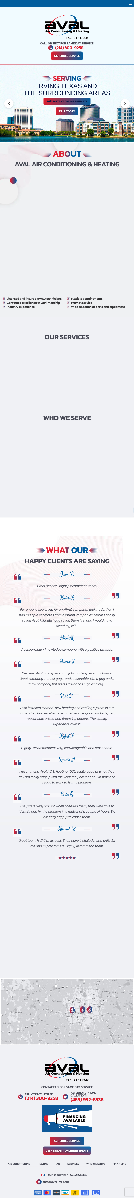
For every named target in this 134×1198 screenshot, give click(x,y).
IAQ (58, 1164)
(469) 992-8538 (88, 1099)
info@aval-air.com (56, 1181)
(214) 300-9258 (69, 47)
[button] (130, 3)
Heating (43, 1164)
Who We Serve (95, 1164)
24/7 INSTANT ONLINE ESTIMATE (67, 101)
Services (73, 1164)
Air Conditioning (19, 1164)
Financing (119, 1164)
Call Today (67, 111)
